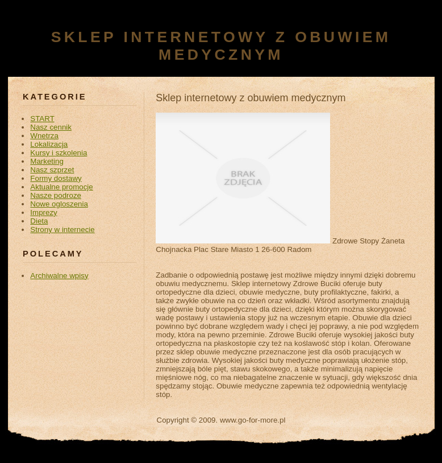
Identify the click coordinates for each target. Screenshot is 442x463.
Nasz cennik (51, 127)
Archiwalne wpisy (59, 275)
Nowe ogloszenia (59, 204)
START (42, 118)
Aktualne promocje (61, 187)
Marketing (47, 161)
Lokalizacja (49, 144)
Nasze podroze (55, 195)
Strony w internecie (62, 229)
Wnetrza (44, 135)
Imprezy (43, 212)
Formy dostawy (55, 178)
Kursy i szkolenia (58, 152)
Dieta (39, 221)
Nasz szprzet (52, 170)
